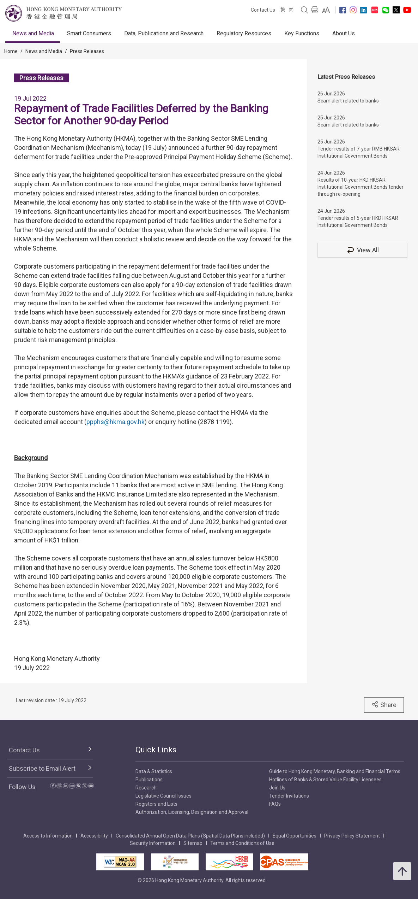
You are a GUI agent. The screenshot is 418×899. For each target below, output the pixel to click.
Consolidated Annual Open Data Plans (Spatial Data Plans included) (190, 836)
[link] (326, 9)
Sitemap (192, 843)
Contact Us (263, 10)
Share (383, 705)
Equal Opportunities (294, 836)
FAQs (275, 804)
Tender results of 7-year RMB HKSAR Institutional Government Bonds (358, 152)
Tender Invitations (289, 796)
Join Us (277, 788)
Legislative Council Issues (163, 796)
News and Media (33, 33)
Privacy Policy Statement (352, 836)
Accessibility (94, 836)
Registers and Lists (156, 804)
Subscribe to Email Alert (42, 768)
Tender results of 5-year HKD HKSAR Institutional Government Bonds (357, 221)
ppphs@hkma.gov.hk (115, 421)
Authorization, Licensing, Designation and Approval (191, 812)
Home (11, 51)
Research (146, 788)
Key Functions (301, 33)
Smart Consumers (89, 33)
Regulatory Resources (244, 33)
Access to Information (48, 836)
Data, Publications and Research (164, 33)
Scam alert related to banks (348, 101)
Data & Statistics (153, 771)
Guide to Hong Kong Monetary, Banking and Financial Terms (334, 771)
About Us (343, 33)
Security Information (153, 843)
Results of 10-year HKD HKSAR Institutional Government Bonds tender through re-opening (360, 187)
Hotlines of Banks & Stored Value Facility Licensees (325, 779)
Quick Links (155, 749)
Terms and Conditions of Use (242, 843)
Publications (149, 779)
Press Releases (87, 51)
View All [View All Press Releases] (362, 250)
